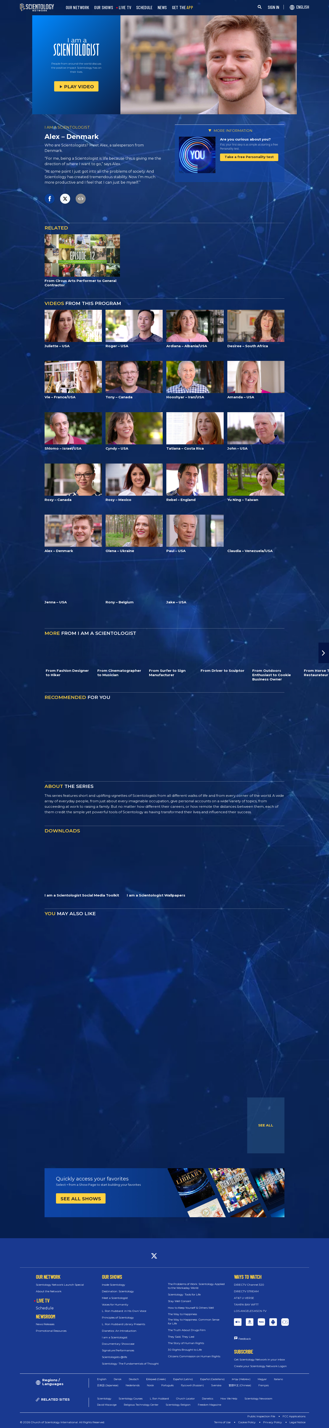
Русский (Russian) (192, 1385)
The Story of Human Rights (186, 1343)
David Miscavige (107, 1404)
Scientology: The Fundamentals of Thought (130, 1363)
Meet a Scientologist (115, 1298)
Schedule (45, 1308)
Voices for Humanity (115, 1304)
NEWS (162, 7)
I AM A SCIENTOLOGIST (67, 127)
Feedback (245, 1338)
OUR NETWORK (77, 7)
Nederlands (133, 1385)
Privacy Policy (272, 1422)
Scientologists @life (114, 1357)
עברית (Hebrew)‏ (241, 1379)
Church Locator (185, 1398)
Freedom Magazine (209, 1404)
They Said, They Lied (181, 1336)
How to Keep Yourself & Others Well (191, 1307)
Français (263, 1385)
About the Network (48, 1291)
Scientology (104, 1398)
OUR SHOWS (103, 7)
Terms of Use (222, 1422)
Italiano (278, 1379)
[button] (323, 653)
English (101, 1379)
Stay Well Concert (179, 1301)
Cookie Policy (247, 1422)
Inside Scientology (113, 1284)
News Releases (45, 1324)
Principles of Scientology (118, 1317)
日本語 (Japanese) (107, 1385)
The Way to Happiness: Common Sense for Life (193, 1321)
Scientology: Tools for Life (184, 1294)
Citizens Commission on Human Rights (194, 1356)
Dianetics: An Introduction (119, 1330)
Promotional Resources (51, 1330)
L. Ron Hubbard (159, 1398)
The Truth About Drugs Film (187, 1330)
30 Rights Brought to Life (185, 1349)
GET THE (182, 7)
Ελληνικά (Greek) (156, 1379)
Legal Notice (297, 1422)
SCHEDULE (144, 7)
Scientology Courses (131, 1398)
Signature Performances (118, 1350)
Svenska (216, 1385)
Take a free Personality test (249, 157)
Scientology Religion (178, 1404)
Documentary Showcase (118, 1343)
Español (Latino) (183, 1379)
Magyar (262, 1379)
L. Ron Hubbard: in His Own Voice (124, 1311)
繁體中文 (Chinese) (240, 1385)
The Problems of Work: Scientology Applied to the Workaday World (196, 1286)
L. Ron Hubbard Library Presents (123, 1324)
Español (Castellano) (212, 1379)
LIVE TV (125, 7)
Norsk (150, 1385)
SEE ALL (265, 1125)
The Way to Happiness (182, 1314)
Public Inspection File (261, 1416)
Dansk (118, 1379)
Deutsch (134, 1379)
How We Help (228, 1398)
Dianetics (207, 1398)
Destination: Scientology (118, 1291)
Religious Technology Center (141, 1404)
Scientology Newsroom (258, 1398)
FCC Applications (294, 1416)
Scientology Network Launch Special (60, 1284)
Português (167, 1385)
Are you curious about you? (245, 139)
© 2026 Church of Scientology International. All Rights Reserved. (62, 1422)
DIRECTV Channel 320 (249, 1284)
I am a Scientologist (114, 1337)
